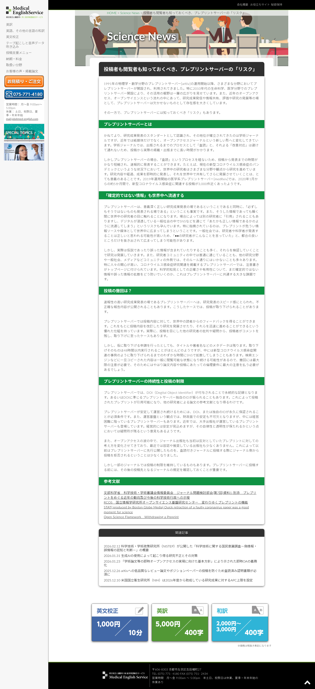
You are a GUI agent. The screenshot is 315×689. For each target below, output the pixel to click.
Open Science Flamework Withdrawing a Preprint (141, 517)
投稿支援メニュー (19, 53)
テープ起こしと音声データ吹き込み (25, 44)
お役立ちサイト (260, 4)
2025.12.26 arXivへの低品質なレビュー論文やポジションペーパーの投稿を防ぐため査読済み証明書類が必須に (180, 572)
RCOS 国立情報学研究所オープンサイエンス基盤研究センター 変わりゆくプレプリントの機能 (176, 502)
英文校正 (12, 37)
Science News (130, 13)
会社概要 (242, 4)
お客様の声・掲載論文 (22, 71)
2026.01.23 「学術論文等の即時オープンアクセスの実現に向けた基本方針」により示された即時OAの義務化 (180, 563)
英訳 (9, 24)
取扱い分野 (14, 65)
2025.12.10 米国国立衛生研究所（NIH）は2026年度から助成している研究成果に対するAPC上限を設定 (178, 580)
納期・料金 (14, 59)
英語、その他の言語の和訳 (25, 31)
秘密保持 (276, 4)
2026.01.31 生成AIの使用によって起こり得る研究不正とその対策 (151, 555)
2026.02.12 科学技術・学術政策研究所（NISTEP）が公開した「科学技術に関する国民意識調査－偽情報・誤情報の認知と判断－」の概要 (180, 548)
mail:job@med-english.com (22, 118)
